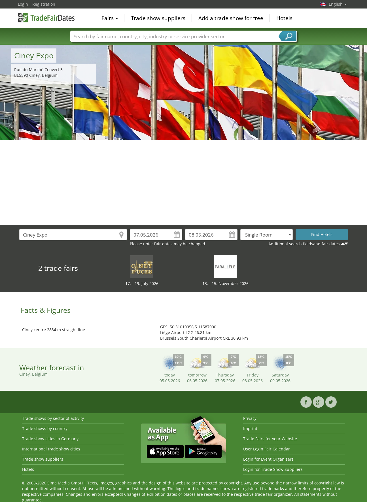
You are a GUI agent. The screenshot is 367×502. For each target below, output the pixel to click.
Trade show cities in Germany (50, 438)
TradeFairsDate (46, 17)
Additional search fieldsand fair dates (304, 243)
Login (23, 4)
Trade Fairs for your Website (270, 438)
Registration (43, 4)
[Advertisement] (184, 182)
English (338, 4)
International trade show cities (51, 449)
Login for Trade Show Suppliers (273, 469)
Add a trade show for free (230, 18)
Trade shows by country (44, 428)
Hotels (284, 18)
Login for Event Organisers (268, 459)
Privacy (249, 418)
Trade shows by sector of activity (53, 418)
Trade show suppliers (158, 18)
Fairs (109, 18)
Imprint (250, 428)
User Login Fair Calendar (266, 449)
